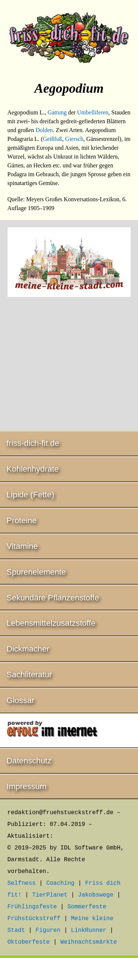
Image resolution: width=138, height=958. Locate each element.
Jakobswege (95, 895)
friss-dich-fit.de (33, 443)
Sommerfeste (86, 907)
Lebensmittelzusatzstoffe (51, 623)
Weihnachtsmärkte (88, 942)
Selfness (21, 883)
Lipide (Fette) (30, 494)
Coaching (60, 883)
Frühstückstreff (33, 918)
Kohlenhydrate (33, 468)
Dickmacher (28, 648)
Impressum (27, 786)
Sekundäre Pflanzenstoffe (53, 597)
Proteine (22, 520)
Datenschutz (29, 760)
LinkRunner (88, 930)
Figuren (48, 930)
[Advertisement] (69, 365)
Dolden (44, 130)
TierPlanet (49, 895)
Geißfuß (52, 139)
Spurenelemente (36, 571)
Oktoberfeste (28, 942)
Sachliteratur (29, 674)
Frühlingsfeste (32, 907)
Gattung (57, 112)
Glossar (21, 700)
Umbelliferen (92, 112)
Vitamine (22, 546)
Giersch (74, 139)
